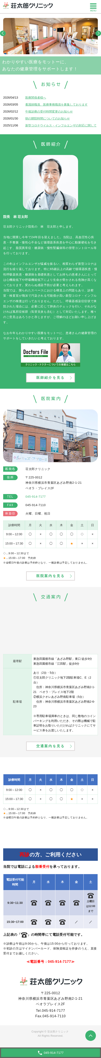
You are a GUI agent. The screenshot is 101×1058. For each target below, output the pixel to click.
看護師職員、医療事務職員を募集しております (56, 104)
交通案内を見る (50, 746)
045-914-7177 (59, 961)
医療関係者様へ (35, 97)
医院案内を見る (50, 576)
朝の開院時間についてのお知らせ (47, 118)
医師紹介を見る (50, 377)
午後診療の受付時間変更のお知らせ (49, 111)
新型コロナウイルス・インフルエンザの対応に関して (61, 125)
